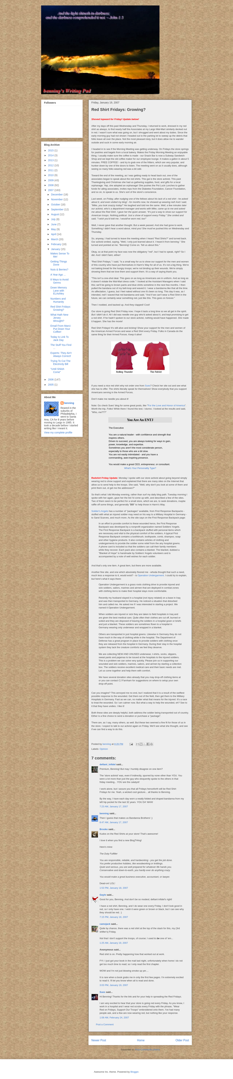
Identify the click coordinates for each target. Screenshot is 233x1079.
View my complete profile (58, 432)
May (53, 229)
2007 (51, 190)
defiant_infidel (108, 764)
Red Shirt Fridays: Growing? (60, 308)
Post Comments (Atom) (147, 1049)
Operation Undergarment (151, 575)
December (57, 194)
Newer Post (98, 1040)
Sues (147, 385)
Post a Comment (105, 1024)
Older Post (182, 1040)
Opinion (104, 749)
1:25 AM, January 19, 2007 (114, 943)
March (55, 239)
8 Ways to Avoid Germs (59, 281)
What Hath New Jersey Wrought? (59, 317)
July (53, 219)
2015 (51, 150)
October (56, 204)
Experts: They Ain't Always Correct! (61, 354)
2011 (51, 170)
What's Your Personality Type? (140, 468)
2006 (51, 379)
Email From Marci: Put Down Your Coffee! (60, 328)
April (54, 234)
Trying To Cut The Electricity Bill (60, 362)
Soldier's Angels (99, 511)
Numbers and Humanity (58, 300)
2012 (51, 165)
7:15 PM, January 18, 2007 (114, 917)
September (57, 209)
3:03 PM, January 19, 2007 (114, 985)
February (56, 244)
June (54, 224)
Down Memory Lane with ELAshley (58, 290)
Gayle (103, 894)
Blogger (134, 1071)
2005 (51, 384)
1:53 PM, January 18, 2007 (114, 888)
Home (141, 1040)
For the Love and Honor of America (166, 405)
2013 (51, 160)
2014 (51, 155)
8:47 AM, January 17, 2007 (114, 822)
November (57, 199)
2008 (51, 185)
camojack (105, 924)
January (56, 249)
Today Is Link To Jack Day (59, 338)
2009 (51, 180)
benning (104, 813)
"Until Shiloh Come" (57, 370)
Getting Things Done (58, 263)
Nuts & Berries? (59, 269)
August (55, 214)
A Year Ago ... (58, 274)
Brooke (104, 829)
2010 (51, 175)
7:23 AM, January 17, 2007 (114, 806)
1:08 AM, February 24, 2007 (114, 1017)
